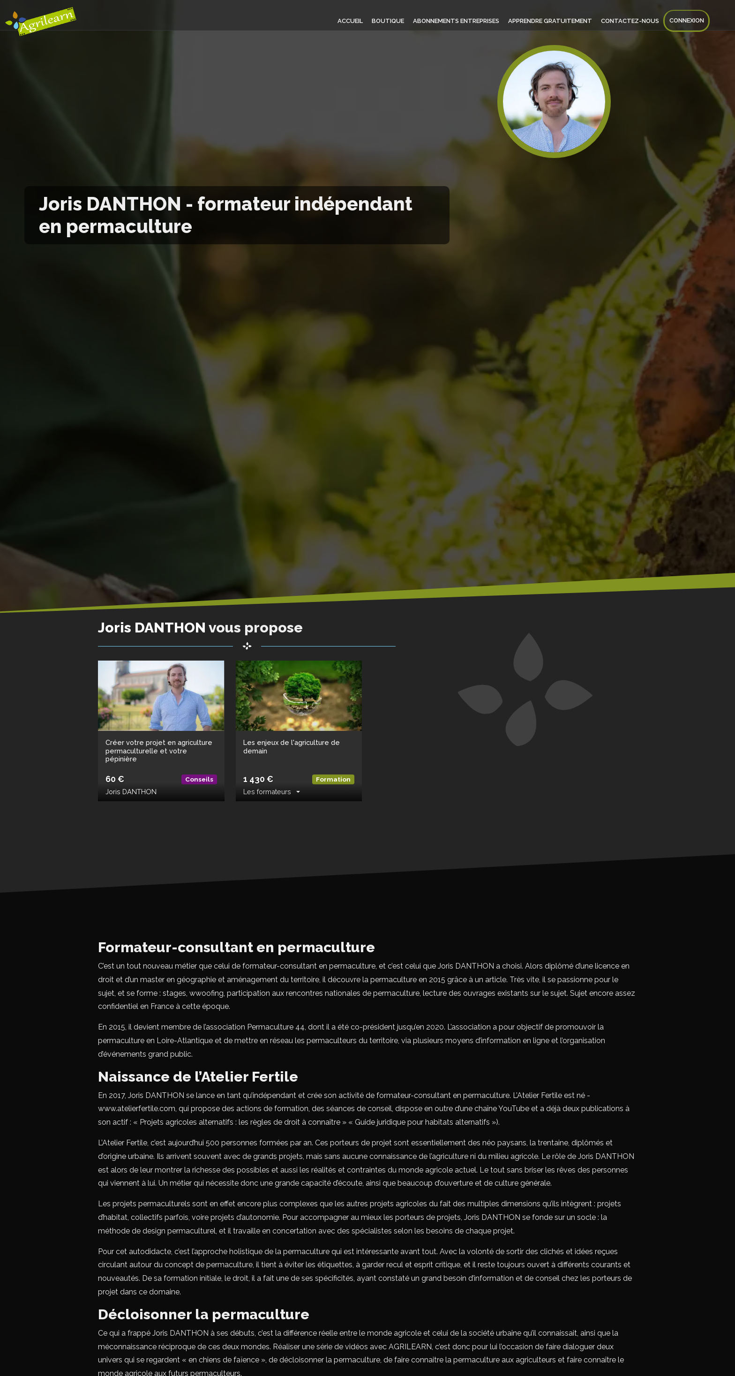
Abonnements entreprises (461, 20)
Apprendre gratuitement (553, 20)
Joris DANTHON (131, 792)
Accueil (357, 20)
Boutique (394, 20)
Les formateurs (267, 792)
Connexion (687, 20)
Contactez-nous (632, 20)
